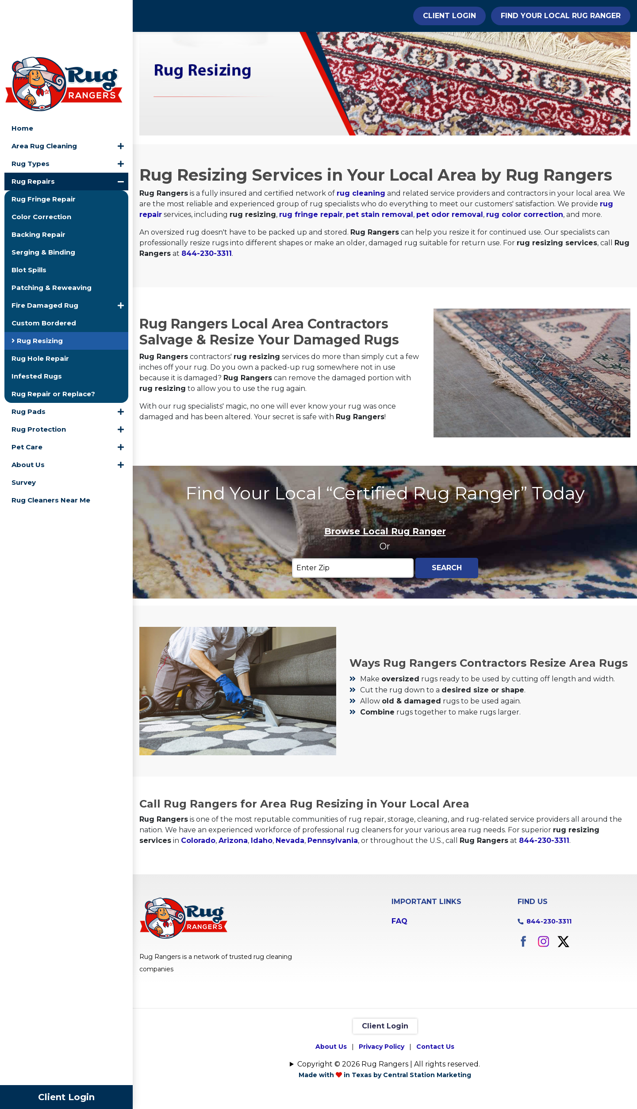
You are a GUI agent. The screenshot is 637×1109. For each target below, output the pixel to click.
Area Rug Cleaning (44, 91)
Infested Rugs (37, 321)
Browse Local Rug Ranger (385, 579)
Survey (24, 427)
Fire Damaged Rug (45, 250)
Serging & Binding (43, 197)
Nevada (290, 888)
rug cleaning (361, 241)
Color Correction (41, 162)
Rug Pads (29, 356)
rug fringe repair (311, 263)
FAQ (399, 969)
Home (22, 73)
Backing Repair (38, 179)
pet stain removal (379, 263)
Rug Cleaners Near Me (51, 445)
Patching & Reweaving (52, 232)
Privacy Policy (381, 1094)
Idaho (261, 888)
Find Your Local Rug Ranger (561, 16)
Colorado (198, 888)
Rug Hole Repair (40, 303)
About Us (28, 410)
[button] (120, 91)
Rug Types (31, 108)
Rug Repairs (33, 126)
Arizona (233, 888)
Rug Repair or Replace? (53, 339)
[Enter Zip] (353, 616)
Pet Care (27, 392)
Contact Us (435, 1094)
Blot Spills (29, 215)
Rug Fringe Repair (44, 144)
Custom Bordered (44, 268)
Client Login (66, 1097)
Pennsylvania (332, 888)
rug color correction (524, 263)
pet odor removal (449, 263)
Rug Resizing (37, 286)
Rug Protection (39, 374)
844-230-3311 (206, 302)
